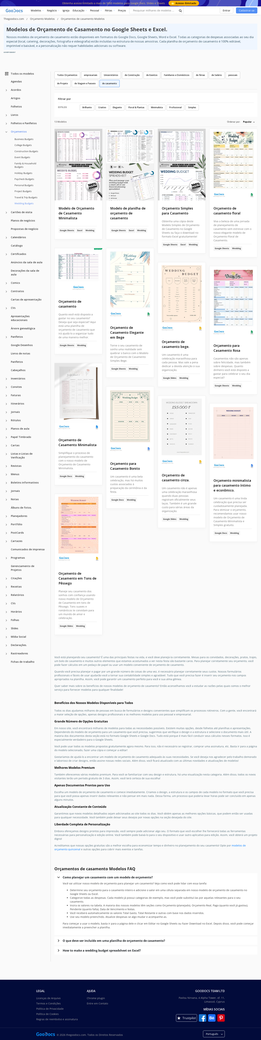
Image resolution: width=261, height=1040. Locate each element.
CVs (13, 308)
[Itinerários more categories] (6, 404)
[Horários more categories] (6, 612)
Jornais (15, 412)
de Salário (217, 75)
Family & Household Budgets (25, 165)
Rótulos (16, 420)
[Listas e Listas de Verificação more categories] (6, 454)
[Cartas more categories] (6, 445)
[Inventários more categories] (6, 379)
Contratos (17, 291)
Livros (14, 115)
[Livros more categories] (6, 115)
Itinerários (17, 403)
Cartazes (16, 541)
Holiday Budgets (23, 173)
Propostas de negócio (24, 229)
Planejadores (19, 516)
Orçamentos (19, 131)
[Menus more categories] (6, 474)
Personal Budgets (23, 185)
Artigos (15, 98)
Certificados (18, 254)
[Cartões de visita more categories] (6, 212)
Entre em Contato (97, 1003)
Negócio (52, 10)
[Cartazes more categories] (6, 541)
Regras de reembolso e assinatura (57, 1019)
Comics (15, 283)
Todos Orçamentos (67, 75)
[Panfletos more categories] (6, 337)
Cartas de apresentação (26, 299)
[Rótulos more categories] (6, 420)
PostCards (17, 532)
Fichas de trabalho (22, 661)
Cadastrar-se (246, 10)
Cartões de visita (21, 212)
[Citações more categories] (6, 578)
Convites (16, 387)
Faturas (16, 395)
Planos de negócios (23, 220)
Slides (14, 628)
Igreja (66, 10)
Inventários (18, 378)
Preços (122, 10)
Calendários (18, 237)
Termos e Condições (48, 1003)
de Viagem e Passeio (85, 83)
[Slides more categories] (6, 628)
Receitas (16, 586)
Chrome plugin (96, 998)
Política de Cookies (47, 1014)
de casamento (109, 83)
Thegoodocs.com (14, 19)
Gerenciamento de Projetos (22, 568)
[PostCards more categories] (6, 533)
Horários (16, 611)
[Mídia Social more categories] (6, 637)
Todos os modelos (19, 74)
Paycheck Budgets (24, 179)
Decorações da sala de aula (25, 272)
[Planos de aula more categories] (6, 429)
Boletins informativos (25, 482)
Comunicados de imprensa (28, 549)
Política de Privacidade (50, 1008)
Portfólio (16, 524)
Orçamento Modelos (42, 19)
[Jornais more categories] (6, 412)
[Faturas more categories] (6, 395)
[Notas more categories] (6, 499)
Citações (16, 578)
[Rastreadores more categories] (6, 654)
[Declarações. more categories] (6, 645)
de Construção (132, 75)
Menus (15, 474)
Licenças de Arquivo (48, 998)
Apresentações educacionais (20, 318)
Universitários (111, 75)
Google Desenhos (22, 345)
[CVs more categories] (6, 308)
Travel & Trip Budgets (25, 197)
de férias (200, 75)
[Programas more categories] (6, 558)
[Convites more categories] (6, 387)
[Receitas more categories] (6, 587)
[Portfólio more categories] (6, 524)
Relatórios (17, 595)
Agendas (16, 81)
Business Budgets (23, 139)
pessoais (232, 75)
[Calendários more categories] (6, 237)
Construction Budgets (26, 151)
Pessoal (94, 10)
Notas (15, 499)
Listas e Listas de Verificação (21, 455)
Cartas (15, 445)
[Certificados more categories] (6, 254)
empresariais (90, 75)
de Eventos (152, 75)
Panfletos (17, 336)
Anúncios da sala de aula (26, 262)
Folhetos (16, 106)
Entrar (226, 10)
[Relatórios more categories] (6, 595)
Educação (78, 10)
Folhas (15, 620)
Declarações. (19, 645)
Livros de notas (20, 353)
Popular (247, 121)
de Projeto (62, 83)
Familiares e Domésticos (176, 75)
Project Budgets (23, 191)
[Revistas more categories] (6, 466)
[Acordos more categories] (6, 90)
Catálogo (17, 245)
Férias (108, 10)
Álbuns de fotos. (21, 507)
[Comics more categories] (6, 283)
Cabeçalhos (18, 370)
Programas (18, 557)
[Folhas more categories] (6, 620)
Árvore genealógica (23, 328)
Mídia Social (18, 636)
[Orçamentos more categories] (6, 132)
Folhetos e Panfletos (24, 123)
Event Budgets (22, 157)
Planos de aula (20, 428)
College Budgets (23, 145)
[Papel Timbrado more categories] (6, 437)
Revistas (16, 466)
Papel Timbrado (21, 437)
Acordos (16, 90)
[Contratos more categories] (6, 291)
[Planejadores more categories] (6, 516)
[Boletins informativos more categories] (6, 483)
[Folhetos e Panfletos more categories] (6, 123)
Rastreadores (19, 653)
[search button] (180, 10)
